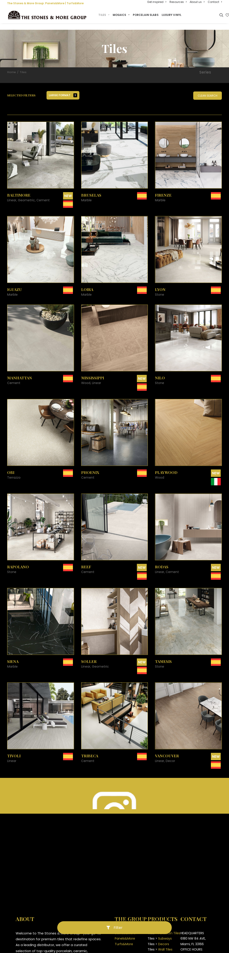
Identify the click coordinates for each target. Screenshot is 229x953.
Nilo (160, 371)
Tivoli (14, 749)
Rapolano (18, 560)
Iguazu (14, 283)
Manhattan (19, 371)
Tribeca (89, 749)
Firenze (163, 189)
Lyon (160, 283)
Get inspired (156, 2)
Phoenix (90, 466)
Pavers (163, 949)
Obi (10, 466)
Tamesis (163, 655)
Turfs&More (75, 3)
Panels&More (54, 3)
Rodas (161, 560)
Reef (86, 560)
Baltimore (18, 189)
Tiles (106, 15)
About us (197, 2)
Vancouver (167, 749)
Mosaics (123, 15)
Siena (13, 655)
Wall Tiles (165, 943)
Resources (178, 2)
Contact (215, 2)
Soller (89, 655)
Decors (163, 938)
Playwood (166, 466)
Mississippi (92, 371)
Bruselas (91, 189)
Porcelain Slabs (148, 15)
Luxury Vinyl (174, 15)
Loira (87, 283)
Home (11, 66)
